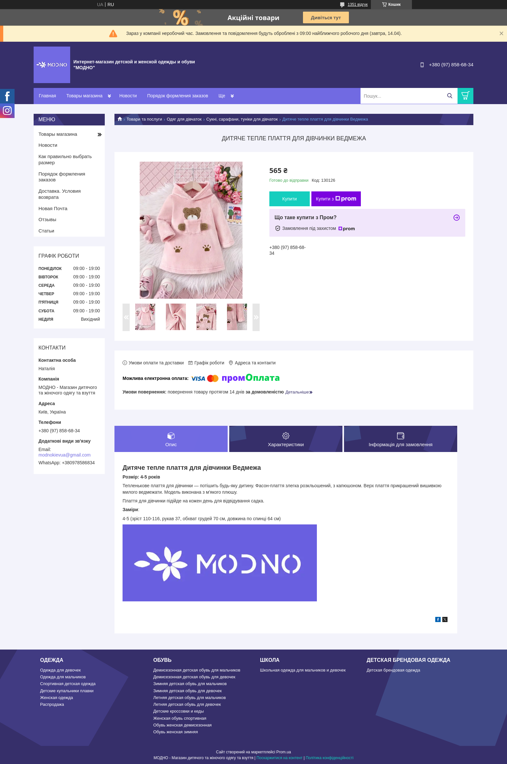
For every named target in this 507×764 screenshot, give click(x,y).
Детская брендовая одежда (393, 670)
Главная (47, 95)
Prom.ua (283, 752)
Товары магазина (84, 95)
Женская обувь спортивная (179, 718)
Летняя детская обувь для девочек (187, 704)
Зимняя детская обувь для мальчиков (190, 683)
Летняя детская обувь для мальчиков (189, 697)
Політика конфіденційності (329, 758)
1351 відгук (358, 4)
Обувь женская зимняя (175, 731)
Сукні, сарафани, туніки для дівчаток (242, 119)
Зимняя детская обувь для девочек (187, 690)
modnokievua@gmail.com (64, 454)
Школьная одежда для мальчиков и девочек (303, 670)
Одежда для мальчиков (63, 676)
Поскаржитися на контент (279, 758)
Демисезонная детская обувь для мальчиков (196, 670)
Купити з (336, 199)
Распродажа (52, 704)
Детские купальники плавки (66, 690)
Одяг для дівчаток (184, 119)
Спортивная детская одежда (67, 683)
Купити (289, 198)
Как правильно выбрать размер (65, 159)
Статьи (46, 230)
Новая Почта (52, 208)
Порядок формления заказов (177, 95)
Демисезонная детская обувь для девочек (194, 676)
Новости (128, 95)
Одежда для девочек (60, 670)
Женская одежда (56, 697)
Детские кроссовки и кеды (178, 711)
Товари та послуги (144, 119)
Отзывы (47, 219)
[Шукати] (450, 96)
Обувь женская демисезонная (182, 725)
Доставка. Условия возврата (59, 194)
